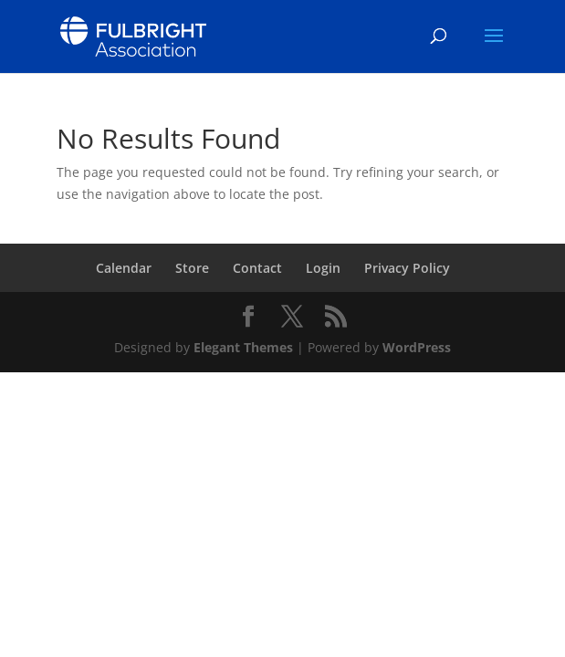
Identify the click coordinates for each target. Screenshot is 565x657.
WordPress (416, 347)
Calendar (124, 267)
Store (192, 267)
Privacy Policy (407, 267)
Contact (257, 267)
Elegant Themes (243, 347)
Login (323, 267)
